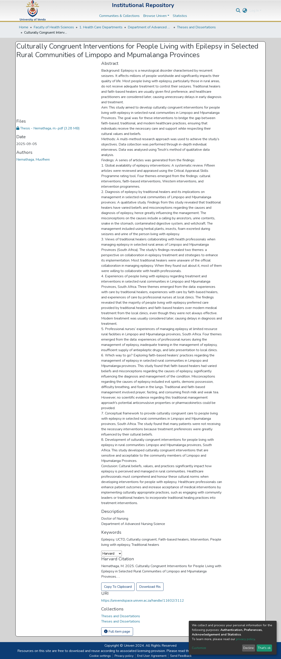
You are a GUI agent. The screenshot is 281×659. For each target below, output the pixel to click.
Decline (248, 648)
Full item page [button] (117, 631)
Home (23, 27)
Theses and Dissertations (196, 27)
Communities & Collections (119, 15)
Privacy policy (124, 656)
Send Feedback (181, 656)
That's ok (264, 648)
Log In (254, 10)
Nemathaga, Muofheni (33, 159)
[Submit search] (238, 10)
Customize (199, 648)
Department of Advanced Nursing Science (150, 27)
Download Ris (150, 586)
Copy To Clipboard (118, 586)
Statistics (180, 15)
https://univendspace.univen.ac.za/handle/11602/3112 (142, 600)
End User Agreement (151, 656)
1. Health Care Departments (100, 27)
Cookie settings (100, 656)
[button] (245, 10)
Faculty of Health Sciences (54, 27)
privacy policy (245, 639)
